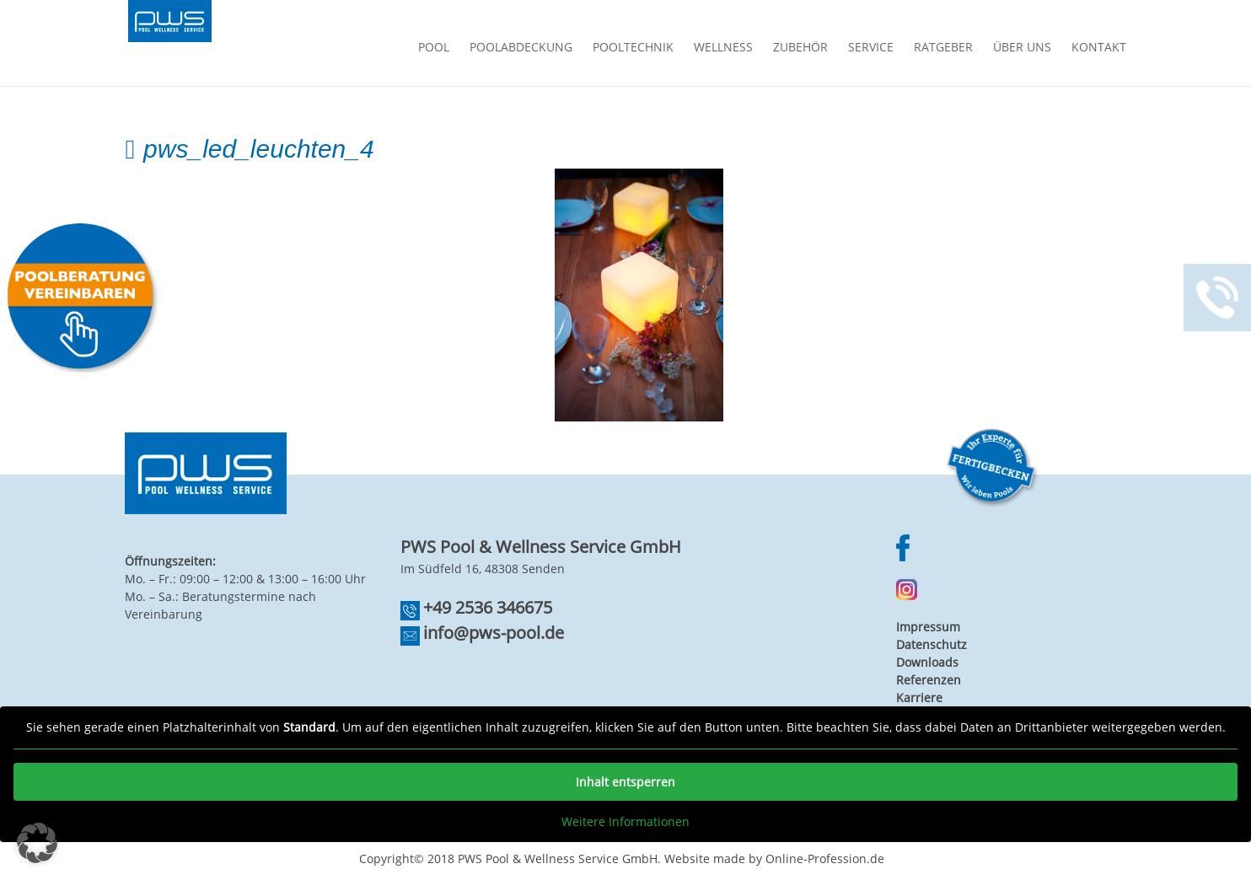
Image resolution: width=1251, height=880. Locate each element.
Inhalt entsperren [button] (625, 782)
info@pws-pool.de (493, 632)
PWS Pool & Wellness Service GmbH (558, 858)
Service (871, 48)
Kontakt (1098, 48)
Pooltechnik (633, 48)
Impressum (928, 627)
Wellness (723, 48)
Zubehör (800, 48)
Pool (433, 48)
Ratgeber (943, 48)
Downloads (927, 662)
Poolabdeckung (521, 48)
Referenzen (928, 680)
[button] (37, 843)
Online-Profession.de (824, 858)
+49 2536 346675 (487, 607)
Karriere (919, 698)
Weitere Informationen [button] (625, 821)
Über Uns (1022, 48)
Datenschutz (931, 644)
